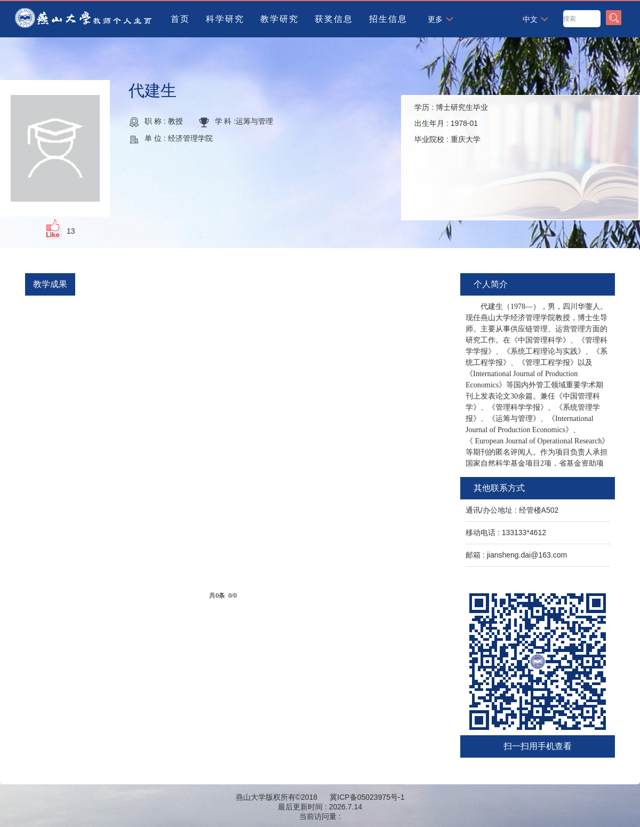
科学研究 (225, 18)
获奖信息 (334, 18)
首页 (180, 18)
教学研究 (279, 18)
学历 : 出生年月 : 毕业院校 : (451, 123)
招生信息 (388, 18)
